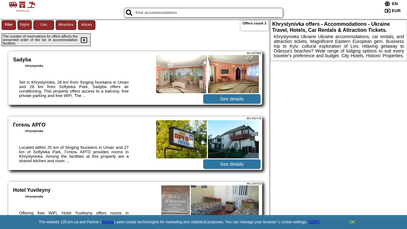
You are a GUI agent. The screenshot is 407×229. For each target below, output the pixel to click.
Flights (24, 24)
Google (108, 222)
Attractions (66, 24)
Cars (43, 24)
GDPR (314, 222)
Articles (86, 24)
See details (232, 98)
